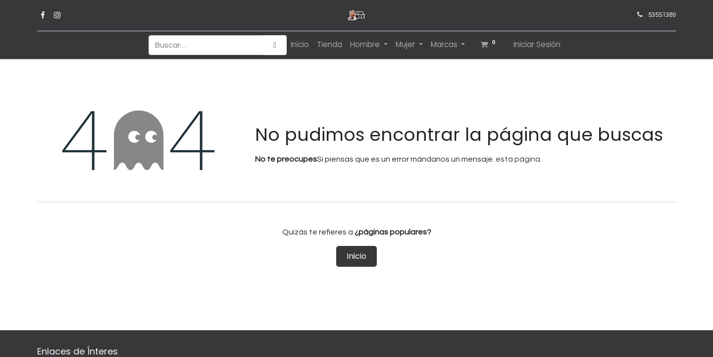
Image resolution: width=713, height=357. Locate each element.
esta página (518, 159)
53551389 (662, 14)
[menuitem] (300, 45)
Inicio (356, 256)
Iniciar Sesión (536, 44)
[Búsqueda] (275, 45)
